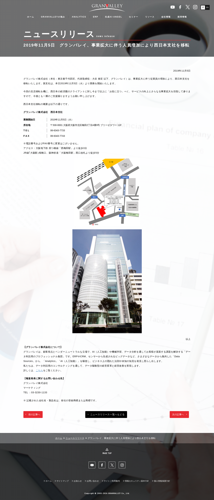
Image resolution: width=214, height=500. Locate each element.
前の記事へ (34, 414)
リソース (149, 17)
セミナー (133, 17)
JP (203, 7)
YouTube (173, 7)
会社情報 (166, 17)
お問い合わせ (93, 481)
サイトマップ (63, 481)
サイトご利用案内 (112, 481)
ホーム (30, 17)
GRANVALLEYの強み (53, 17)
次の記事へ (178, 414)
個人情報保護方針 (162, 481)
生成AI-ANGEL (113, 17)
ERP (95, 17)
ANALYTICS (79, 17)
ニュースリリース (75, 438)
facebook (180, 7)
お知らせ (78, 481)
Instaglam (195, 7)
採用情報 (182, 17)
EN (207, 7)
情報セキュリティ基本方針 (137, 481)
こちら (39, 370)
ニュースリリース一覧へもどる (107, 414)
